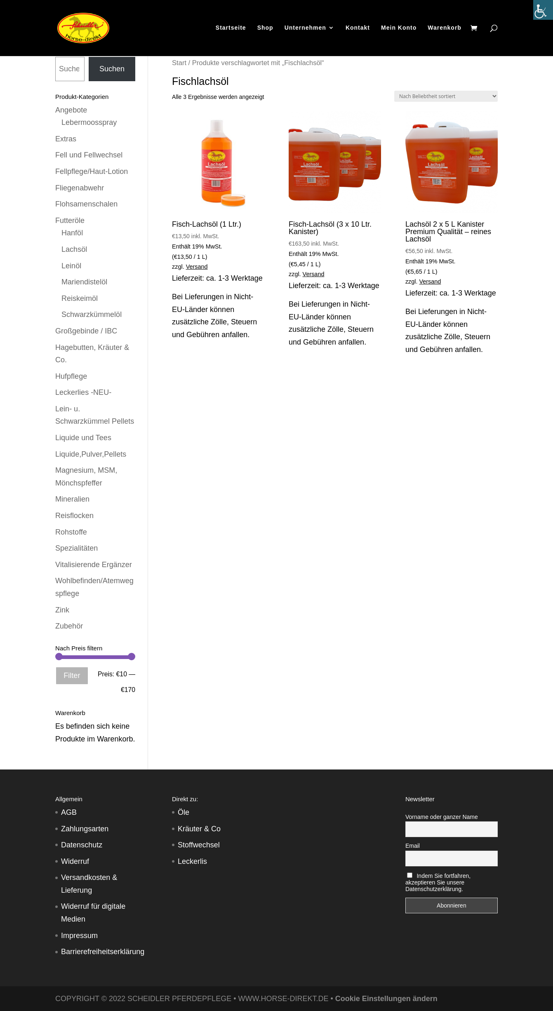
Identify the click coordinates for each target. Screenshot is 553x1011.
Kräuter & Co (199, 829)
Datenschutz (81, 845)
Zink (62, 610)
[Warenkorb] (476, 29)
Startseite (231, 29)
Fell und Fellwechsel (88, 155)
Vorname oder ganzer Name (441, 817)
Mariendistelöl (84, 282)
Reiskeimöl (79, 298)
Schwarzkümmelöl (91, 314)
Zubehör (69, 626)
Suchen (112, 69)
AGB (69, 812)
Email (412, 845)
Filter (72, 675)
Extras (65, 139)
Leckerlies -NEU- (83, 392)
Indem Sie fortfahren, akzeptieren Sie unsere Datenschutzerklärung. (438, 882)
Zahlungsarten (84, 829)
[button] (18, 993)
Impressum (79, 935)
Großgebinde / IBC (86, 331)
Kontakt (358, 29)
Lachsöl (74, 249)
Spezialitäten (76, 548)
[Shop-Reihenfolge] (446, 96)
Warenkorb (444, 29)
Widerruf (75, 861)
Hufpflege (71, 376)
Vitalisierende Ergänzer (93, 565)
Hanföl (72, 233)
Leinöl (71, 266)
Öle (183, 812)
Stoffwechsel (199, 845)
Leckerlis (192, 861)
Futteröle (70, 220)
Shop (265, 29)
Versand (197, 266)
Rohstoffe (71, 532)
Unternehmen (305, 29)
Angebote (71, 110)
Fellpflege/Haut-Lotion (91, 171)
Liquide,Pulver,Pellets (90, 454)
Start (179, 63)
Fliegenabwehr (79, 188)
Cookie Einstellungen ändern (386, 999)
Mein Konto (399, 29)
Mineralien (72, 499)
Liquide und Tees (83, 438)
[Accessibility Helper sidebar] (543, 10)
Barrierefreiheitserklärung (102, 952)
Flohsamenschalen (86, 204)
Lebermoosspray (89, 122)
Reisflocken (74, 515)
